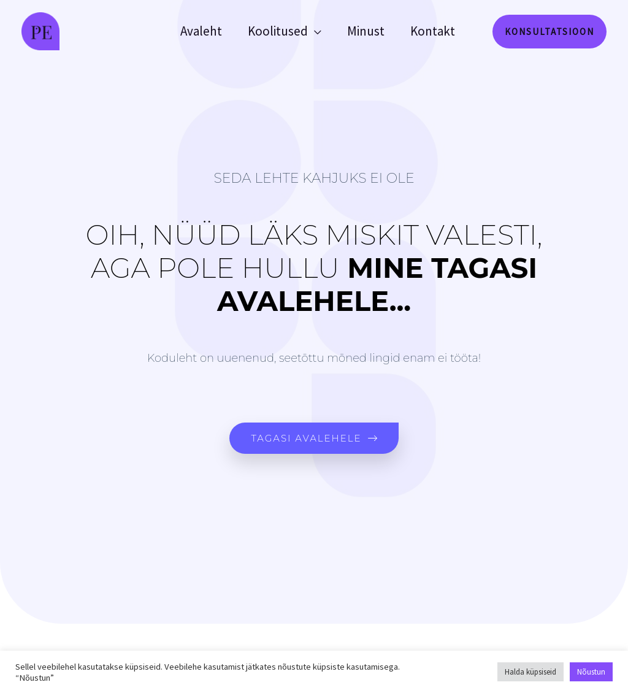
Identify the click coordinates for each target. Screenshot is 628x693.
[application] (314, 31)
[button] (549, 31)
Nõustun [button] (591, 672)
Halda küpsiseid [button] (530, 672)
